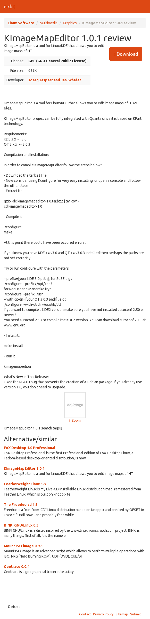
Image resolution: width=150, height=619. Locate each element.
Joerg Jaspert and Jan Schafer (54, 80)
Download (126, 54)
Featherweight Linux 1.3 (25, 484)
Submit (135, 614)
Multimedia (48, 23)
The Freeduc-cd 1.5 (21, 505)
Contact (85, 614)
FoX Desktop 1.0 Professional (29, 448)
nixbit (9, 6)
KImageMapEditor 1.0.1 (24, 468)
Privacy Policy (103, 614)
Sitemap (121, 614)
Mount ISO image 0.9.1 (23, 546)
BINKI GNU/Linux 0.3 (21, 525)
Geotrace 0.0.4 (16, 567)
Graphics (70, 23)
